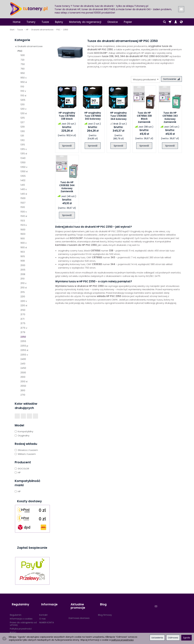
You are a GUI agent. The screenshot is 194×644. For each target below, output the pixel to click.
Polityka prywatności (21, 623)
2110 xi (23, 287)
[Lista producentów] (143, 79)
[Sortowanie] (170, 79)
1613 (22, 251)
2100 (22, 265)
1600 (22, 229)
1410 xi (23, 193)
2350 (23, 336)
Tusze (45, 22)
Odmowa (173, 637)
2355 (23, 341)
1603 (22, 234)
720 (22, 59)
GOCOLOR (22, 468)
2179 (22, 332)
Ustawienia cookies (20, 631)
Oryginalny (22, 435)
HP (18, 472)
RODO (13, 627)
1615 (22, 256)
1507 (22, 202)
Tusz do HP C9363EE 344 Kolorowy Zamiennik (67, 188)
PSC (20, 51)
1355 (23, 176)
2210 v (23, 301)
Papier (128, 22)
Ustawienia (157, 637)
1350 (22, 162)
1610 (22, 238)
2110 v (23, 283)
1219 (22, 126)
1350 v (23, 167)
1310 (22, 131)
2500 (23, 372)
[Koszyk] (170, 22)
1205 (22, 99)
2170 (22, 314)
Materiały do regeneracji (85, 22)
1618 (22, 260)
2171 (22, 318)
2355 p (24, 345)
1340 (22, 158)
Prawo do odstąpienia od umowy (23, 619)
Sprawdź (67, 146)
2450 (23, 368)
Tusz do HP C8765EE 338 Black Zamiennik (144, 118)
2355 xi (24, 350)
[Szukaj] (164, 22)
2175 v (23, 327)
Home (16, 22)
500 (22, 55)
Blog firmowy (105, 610)
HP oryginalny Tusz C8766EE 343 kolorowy (92, 116)
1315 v (23, 149)
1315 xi (23, 153)
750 (22, 64)
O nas (42, 613)
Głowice (112, 22)
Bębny (59, 22)
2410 (22, 363)
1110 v (23, 91)
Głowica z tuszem (26, 450)
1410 (22, 184)
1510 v (23, 211)
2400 (23, 359)
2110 (22, 278)
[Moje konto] (176, 22)
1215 (22, 117)
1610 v (23, 242)
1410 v (23, 189)
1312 (22, 140)
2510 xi (23, 381)
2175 (22, 323)
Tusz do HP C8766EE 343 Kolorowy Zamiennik (170, 118)
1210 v (23, 108)
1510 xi (23, 216)
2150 (22, 310)
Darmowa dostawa (79, 613)
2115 (22, 292)
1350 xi (24, 171)
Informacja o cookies (21, 613)
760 (22, 68)
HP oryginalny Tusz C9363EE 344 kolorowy (118, 116)
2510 (22, 376)
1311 (22, 135)
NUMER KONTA (46, 617)
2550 (23, 385)
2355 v (24, 354)
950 (22, 73)
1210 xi (23, 113)
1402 (22, 180)
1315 (22, 144)
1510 (22, 207)
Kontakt (43, 610)
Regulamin (15, 610)
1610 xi (23, 247)
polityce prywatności (122, 639)
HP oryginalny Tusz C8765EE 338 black (67, 116)
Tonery (31, 22)
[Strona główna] (29, 8)
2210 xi (23, 305)
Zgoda (186, 637)
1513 (22, 220)
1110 (22, 86)
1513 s (23, 225)
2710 (22, 394)
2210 (22, 296)
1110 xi (23, 95)
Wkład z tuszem (25, 454)
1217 (22, 122)
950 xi (23, 82)
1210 (22, 104)
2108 (22, 274)
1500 (22, 198)
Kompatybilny (24, 431)
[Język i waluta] (181, 22)
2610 (22, 390)
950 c (23, 77)
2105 (22, 269)
